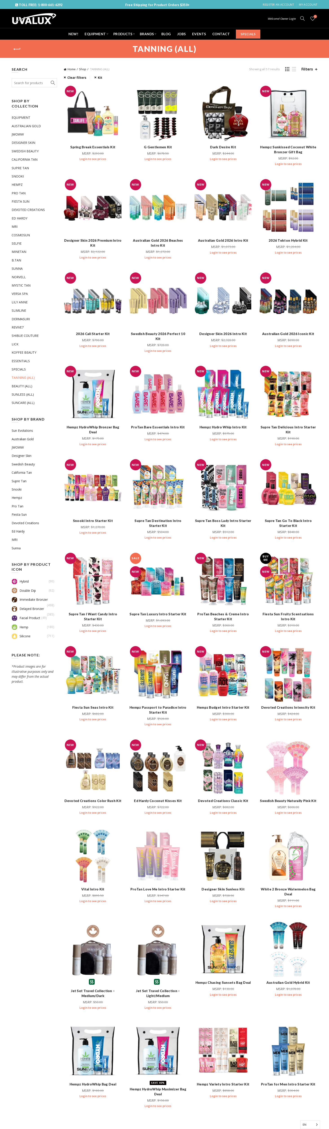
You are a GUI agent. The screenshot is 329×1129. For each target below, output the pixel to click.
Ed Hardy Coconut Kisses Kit (158, 801)
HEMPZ (17, 184)
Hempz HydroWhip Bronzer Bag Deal (93, 429)
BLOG (166, 34)
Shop (82, 69)
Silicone (21, 636)
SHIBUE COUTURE (25, 335)
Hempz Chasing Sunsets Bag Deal (223, 982)
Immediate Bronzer (30, 600)
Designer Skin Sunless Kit (223, 889)
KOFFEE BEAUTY (24, 352)
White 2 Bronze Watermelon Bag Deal (288, 891)
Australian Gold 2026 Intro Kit (223, 240)
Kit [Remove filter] (100, 77)
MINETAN (19, 252)
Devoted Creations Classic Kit (223, 801)
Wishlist (315, 16)
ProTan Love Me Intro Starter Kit (158, 889)
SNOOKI (18, 176)
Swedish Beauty (23, 464)
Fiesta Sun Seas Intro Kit (93, 707)
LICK (15, 344)
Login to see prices (92, 159)
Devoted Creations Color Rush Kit (93, 801)
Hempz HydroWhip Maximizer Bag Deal (158, 1091)
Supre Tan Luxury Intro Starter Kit (157, 614)
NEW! (73, 34)
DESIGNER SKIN (23, 142)
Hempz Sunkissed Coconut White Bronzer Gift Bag (288, 149)
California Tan (22, 472)
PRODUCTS (122, 34)
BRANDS (147, 34)
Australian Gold (23, 439)
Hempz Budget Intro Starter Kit (223, 707)
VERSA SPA (20, 294)
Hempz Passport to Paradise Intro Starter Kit (157, 709)
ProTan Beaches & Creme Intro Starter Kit (223, 616)
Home (72, 69)
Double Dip (24, 591)
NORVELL (19, 277)
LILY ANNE (20, 302)
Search (52, 82)
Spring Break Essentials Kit (92, 147)
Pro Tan (17, 506)
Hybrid (20, 581)
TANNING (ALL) (23, 377)
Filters (307, 69)
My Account (308, 5)
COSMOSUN (21, 235)
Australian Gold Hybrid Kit (288, 982)
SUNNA (17, 268)
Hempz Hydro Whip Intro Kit (223, 427)
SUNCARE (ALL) (23, 403)
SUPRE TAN (20, 168)
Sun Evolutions (22, 430)
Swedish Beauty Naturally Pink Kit (288, 801)
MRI (15, 226)
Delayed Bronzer (28, 609)
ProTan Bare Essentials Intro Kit (158, 427)
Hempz (17, 497)
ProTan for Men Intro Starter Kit (288, 1084)
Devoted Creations (25, 523)
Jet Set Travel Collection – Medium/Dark (93, 993)
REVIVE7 (18, 327)
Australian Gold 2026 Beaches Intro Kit (158, 242)
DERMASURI (21, 319)
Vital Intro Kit (93, 889)
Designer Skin (21, 456)
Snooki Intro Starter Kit (93, 521)
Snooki (17, 489)
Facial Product (26, 618)
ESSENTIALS (21, 361)
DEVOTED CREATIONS (28, 210)
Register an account (278, 5)
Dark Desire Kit (223, 147)
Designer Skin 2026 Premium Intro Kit (93, 242)
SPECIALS (248, 34)
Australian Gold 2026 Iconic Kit (288, 334)
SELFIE (17, 243)
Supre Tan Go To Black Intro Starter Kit (288, 523)
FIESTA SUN (20, 201)
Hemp (20, 627)
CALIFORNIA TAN (24, 159)
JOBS (181, 34)
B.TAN (16, 260)
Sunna (16, 548)
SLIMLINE (19, 310)
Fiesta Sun (19, 514)
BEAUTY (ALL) (22, 386)
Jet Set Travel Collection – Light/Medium (158, 993)
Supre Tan (19, 481)
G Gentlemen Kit (158, 147)
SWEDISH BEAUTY (25, 151)
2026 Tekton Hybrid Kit (288, 240)
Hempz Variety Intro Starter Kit (223, 1084)
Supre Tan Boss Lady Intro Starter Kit (223, 523)
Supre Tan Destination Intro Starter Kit (157, 523)
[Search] (302, 18)
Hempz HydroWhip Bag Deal (93, 1084)
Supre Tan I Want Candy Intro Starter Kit (93, 616)
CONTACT (221, 34)
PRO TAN (19, 193)
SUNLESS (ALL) (23, 394)
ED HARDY (19, 218)
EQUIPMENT (95, 34)
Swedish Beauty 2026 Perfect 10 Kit (158, 336)
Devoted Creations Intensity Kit (288, 707)
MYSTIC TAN (21, 285)
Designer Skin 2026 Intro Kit (223, 334)
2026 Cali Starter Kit (93, 334)
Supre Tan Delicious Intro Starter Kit (288, 429)
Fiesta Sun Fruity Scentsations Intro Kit (288, 616)
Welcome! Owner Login (282, 19)
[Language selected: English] (310, 1124)
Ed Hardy (18, 531)
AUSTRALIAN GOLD (26, 126)
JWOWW (18, 134)
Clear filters (76, 77)
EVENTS (199, 34)
